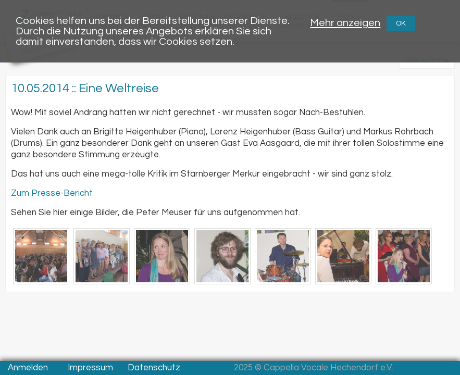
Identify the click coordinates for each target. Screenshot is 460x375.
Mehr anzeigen (345, 22)
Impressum (90, 367)
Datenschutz (154, 367)
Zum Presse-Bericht (52, 193)
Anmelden (28, 367)
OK (401, 23)
